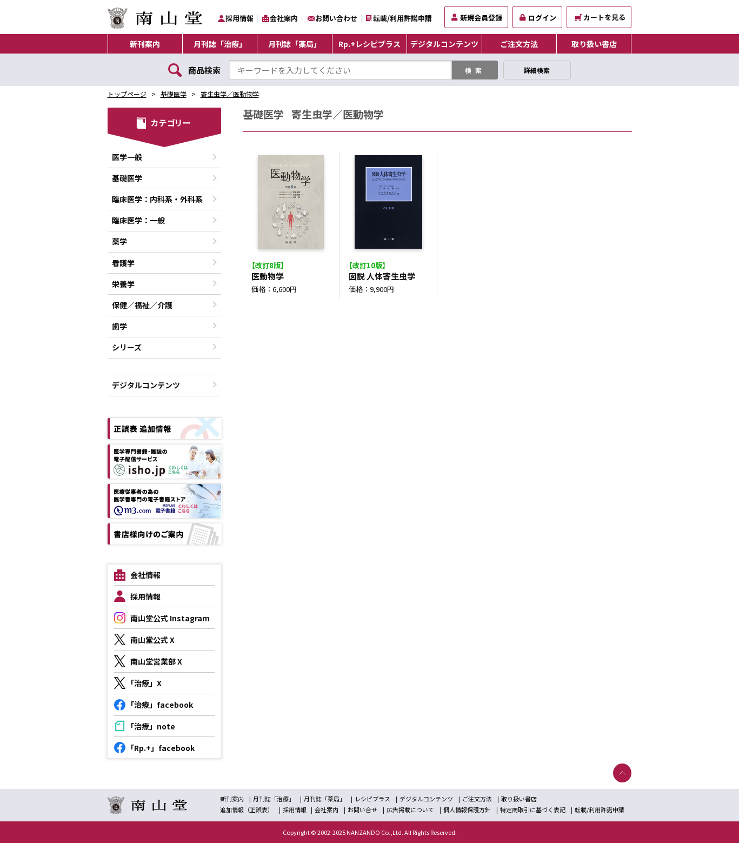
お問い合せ (362, 809)
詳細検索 (537, 70)
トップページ (127, 93)
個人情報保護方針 (467, 809)
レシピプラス (372, 798)
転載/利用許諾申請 (402, 18)
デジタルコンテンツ (444, 43)
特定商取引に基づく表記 (532, 809)
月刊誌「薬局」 (294, 43)
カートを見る (600, 17)
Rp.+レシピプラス (369, 43)
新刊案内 (145, 43)
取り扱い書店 (594, 43)
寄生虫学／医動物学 (230, 93)
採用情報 (239, 18)
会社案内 (284, 18)
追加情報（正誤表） (247, 809)
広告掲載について (410, 809)
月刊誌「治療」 (220, 43)
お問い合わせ (336, 18)
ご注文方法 (519, 43)
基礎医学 (174, 93)
